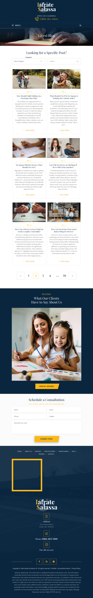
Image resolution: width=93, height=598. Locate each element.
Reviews (41, 454)
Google (46, 562)
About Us (28, 451)
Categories (28, 57)
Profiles (38, 451)
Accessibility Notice (64, 568)
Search (78, 61)
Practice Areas (50, 451)
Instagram (54, 562)
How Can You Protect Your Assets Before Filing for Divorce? (64, 230)
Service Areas (63, 451)
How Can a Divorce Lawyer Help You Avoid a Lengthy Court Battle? (29, 230)
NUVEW (53, 568)
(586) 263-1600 (49, 18)
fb (39, 562)
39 (64, 275)
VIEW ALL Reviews (46, 386)
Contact (51, 454)
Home (19, 451)
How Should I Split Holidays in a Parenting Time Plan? (29, 97)
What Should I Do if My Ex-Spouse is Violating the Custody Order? (64, 97)
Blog (73, 451)
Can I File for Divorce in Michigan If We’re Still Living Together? (63, 166)
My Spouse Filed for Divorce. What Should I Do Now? (29, 166)
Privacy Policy (76, 568)
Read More (30, 130)
